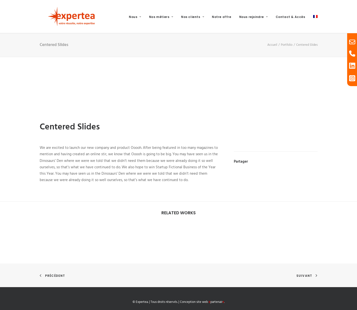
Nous (135, 17)
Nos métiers (161, 17)
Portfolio (286, 44)
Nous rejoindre (253, 17)
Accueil (272, 44)
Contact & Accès (290, 17)
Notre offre (221, 17)
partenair (216, 302)
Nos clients (192, 17)
